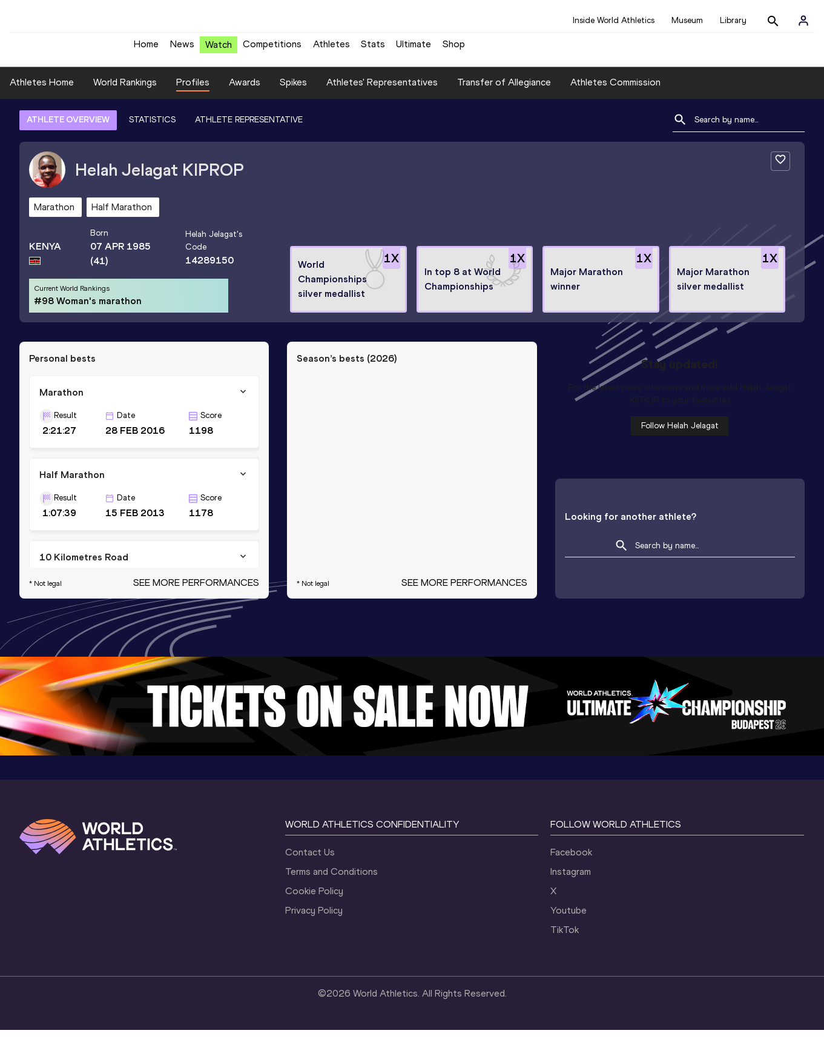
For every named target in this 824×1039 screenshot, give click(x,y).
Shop (454, 49)
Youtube (568, 919)
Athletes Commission (615, 91)
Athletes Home (42, 91)
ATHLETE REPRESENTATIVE (249, 129)
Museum (687, 20)
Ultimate (413, 49)
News (182, 49)
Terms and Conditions (331, 880)
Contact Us (310, 861)
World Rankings (125, 91)
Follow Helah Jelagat (680, 435)
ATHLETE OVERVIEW (68, 129)
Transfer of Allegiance (504, 91)
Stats (373, 49)
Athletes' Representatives (382, 91)
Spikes (293, 91)
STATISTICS (152, 129)
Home (146, 49)
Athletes (331, 49)
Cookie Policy (314, 900)
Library (733, 20)
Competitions (272, 49)
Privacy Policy (314, 919)
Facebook (571, 861)
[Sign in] (803, 20)
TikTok (564, 938)
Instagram (570, 880)
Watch (218, 49)
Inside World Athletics (613, 20)
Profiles (192, 91)
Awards (244, 91)
